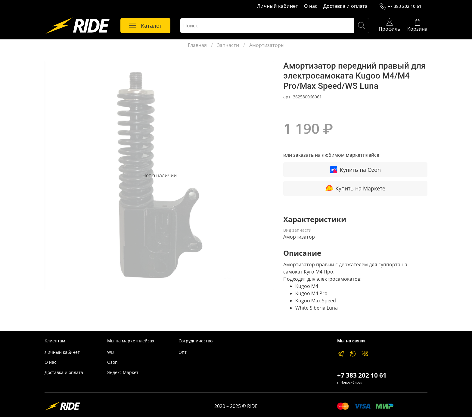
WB (110, 352)
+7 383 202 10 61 (400, 6)
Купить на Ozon (355, 169)
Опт (183, 352)
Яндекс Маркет (122, 372)
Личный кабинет (277, 6)
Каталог (145, 25)
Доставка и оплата (345, 6)
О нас (310, 6)
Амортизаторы (266, 45)
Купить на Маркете (355, 188)
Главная (197, 45)
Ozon (112, 362)
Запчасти (228, 45)
